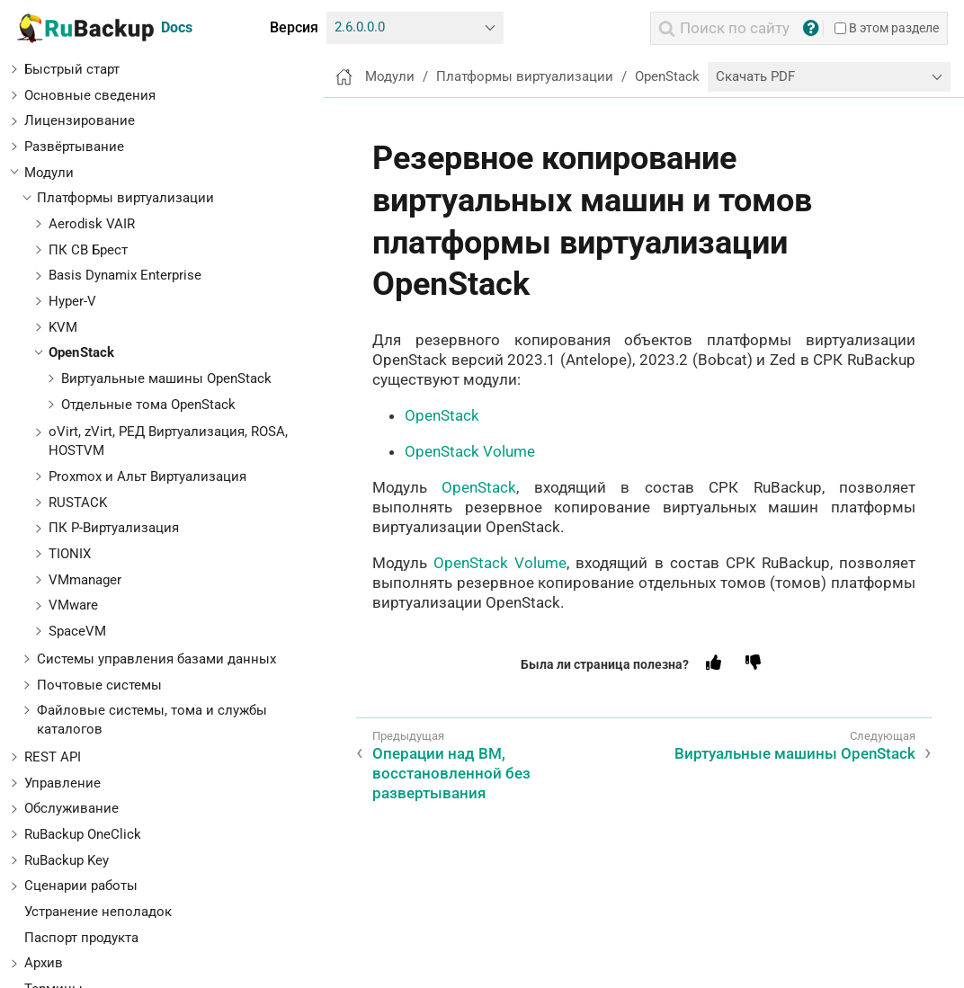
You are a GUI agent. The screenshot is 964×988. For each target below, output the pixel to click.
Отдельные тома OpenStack (148, 404)
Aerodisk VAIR (92, 224)
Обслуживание (71, 808)
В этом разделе (887, 28)
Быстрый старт (72, 69)
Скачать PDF (755, 76)
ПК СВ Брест (88, 250)
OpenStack (81, 352)
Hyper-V (72, 301)
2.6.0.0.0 (360, 27)
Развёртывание (74, 146)
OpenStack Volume (470, 451)
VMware (73, 605)
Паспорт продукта (81, 938)
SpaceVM (77, 631)
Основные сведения (90, 95)
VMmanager (85, 580)
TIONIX (70, 554)
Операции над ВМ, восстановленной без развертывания (451, 773)
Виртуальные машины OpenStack (166, 378)
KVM (63, 327)
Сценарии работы (81, 885)
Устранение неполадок (98, 911)
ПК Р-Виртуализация (114, 528)
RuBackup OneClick (82, 834)
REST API (52, 757)
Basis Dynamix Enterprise (125, 275)
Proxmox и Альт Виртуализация (147, 476)
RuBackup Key (66, 860)
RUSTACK (78, 502)
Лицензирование (79, 120)
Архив (43, 963)
